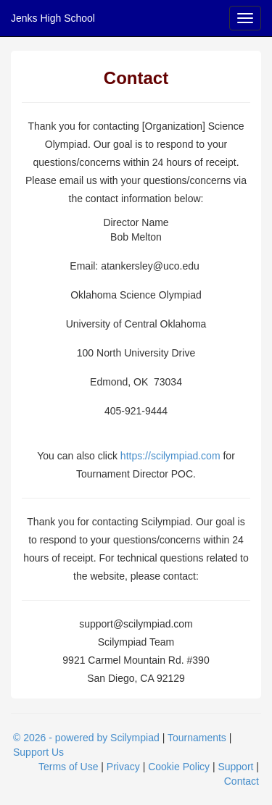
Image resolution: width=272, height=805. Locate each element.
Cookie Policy (179, 766)
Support (235, 766)
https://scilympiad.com (170, 456)
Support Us (38, 752)
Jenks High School (53, 18)
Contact (241, 781)
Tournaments (197, 737)
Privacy (123, 766)
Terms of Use (68, 766)
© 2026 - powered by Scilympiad (86, 737)
